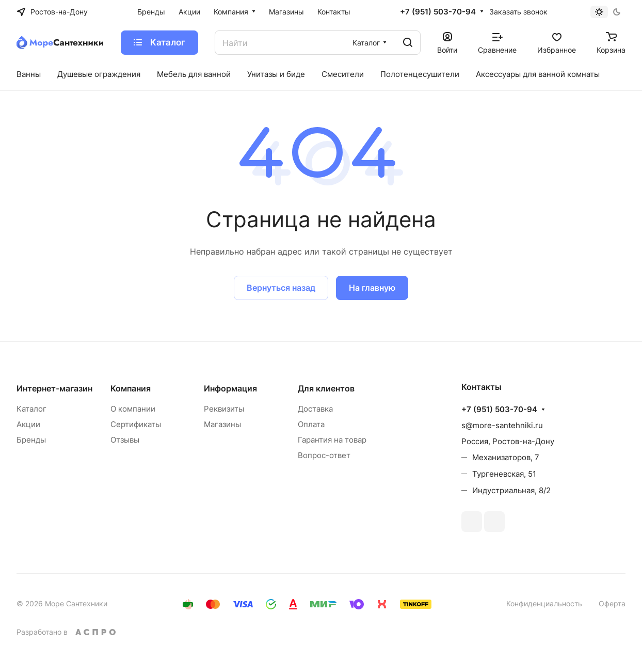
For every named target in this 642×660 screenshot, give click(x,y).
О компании (132, 409)
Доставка (315, 409)
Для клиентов (326, 388)
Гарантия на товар (332, 440)
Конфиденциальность (544, 603)
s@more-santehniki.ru (502, 425)
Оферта (612, 603)
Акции (28, 424)
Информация (230, 388)
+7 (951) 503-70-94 (438, 12)
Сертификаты (135, 424)
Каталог (31, 409)
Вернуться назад (281, 287)
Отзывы (124, 440)
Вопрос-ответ (324, 455)
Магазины (222, 424)
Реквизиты (224, 409)
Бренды (31, 440)
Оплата (311, 424)
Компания (130, 388)
